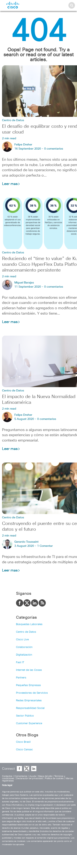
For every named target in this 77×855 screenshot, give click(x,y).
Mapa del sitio (45, 776)
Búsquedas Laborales (29, 624)
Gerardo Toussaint (26, 541)
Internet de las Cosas (29, 670)
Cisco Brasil (23, 742)
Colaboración (24, 647)
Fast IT (20, 662)
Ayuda (32, 776)
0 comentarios (53, 148)
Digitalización (24, 655)
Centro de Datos (13, 120)
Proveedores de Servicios (32, 693)
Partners (21, 677)
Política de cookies (54, 778)
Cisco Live (22, 639)
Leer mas (11, 184)
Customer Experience (29, 723)
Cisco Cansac (24, 749)
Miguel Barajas (24, 282)
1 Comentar (45, 546)
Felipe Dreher (23, 144)
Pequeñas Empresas (28, 685)
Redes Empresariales (29, 700)
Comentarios (20, 776)
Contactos (7, 776)
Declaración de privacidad (29, 778)
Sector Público (25, 715)
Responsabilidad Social (30, 708)
